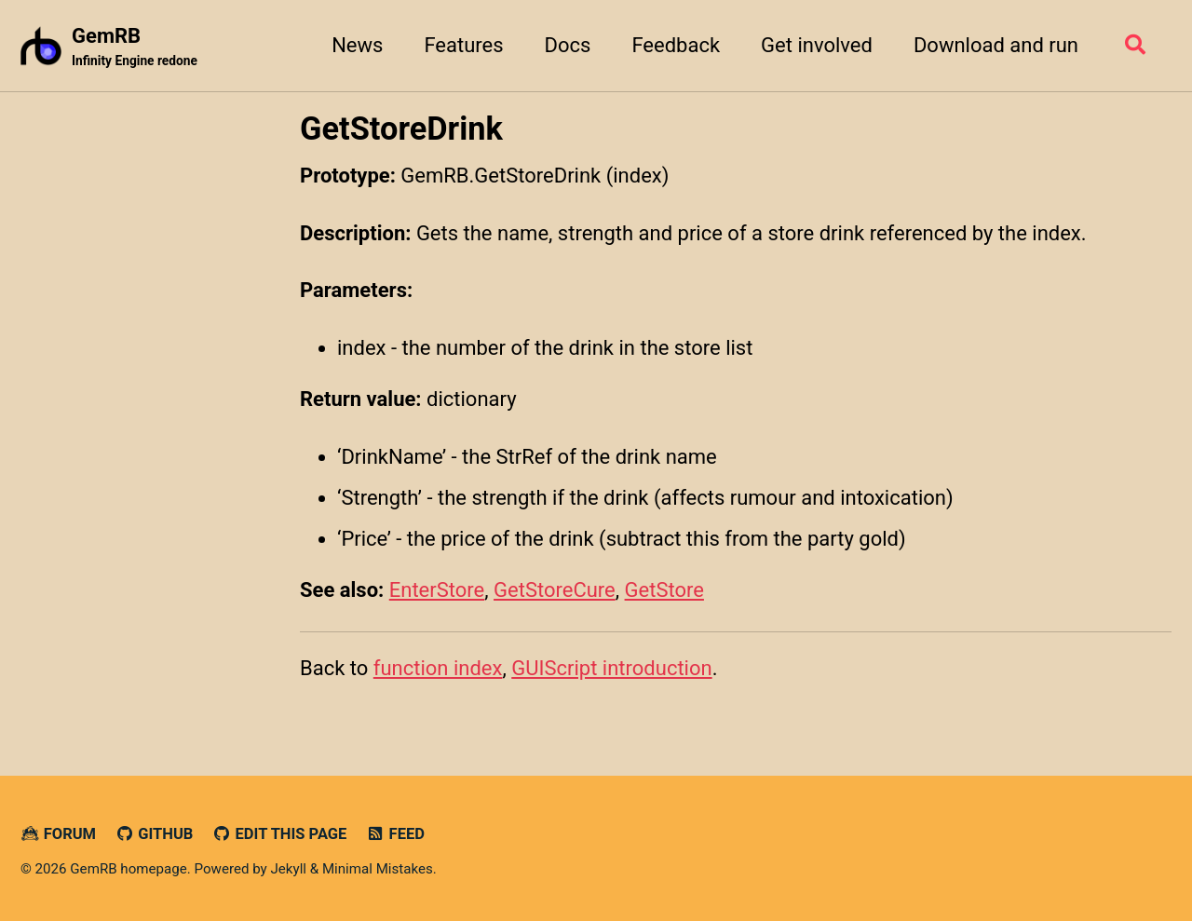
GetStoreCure (555, 590)
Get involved (817, 45)
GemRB (134, 47)
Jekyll (288, 868)
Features (463, 45)
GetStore (664, 590)
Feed (395, 834)
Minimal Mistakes (377, 868)
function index (438, 668)
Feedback (675, 45)
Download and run (996, 45)
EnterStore (436, 590)
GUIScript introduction (611, 668)
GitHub (154, 834)
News (357, 45)
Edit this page (279, 834)
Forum (58, 834)
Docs (568, 45)
